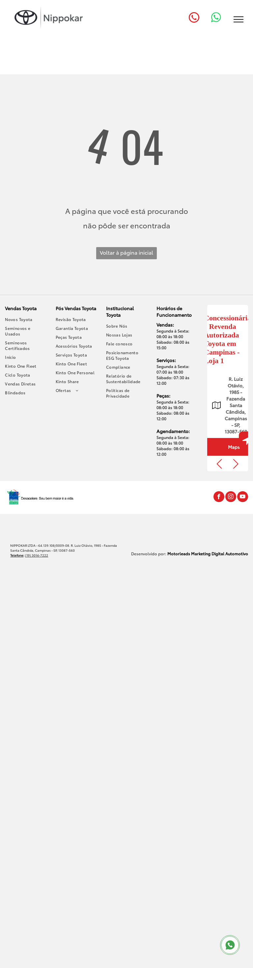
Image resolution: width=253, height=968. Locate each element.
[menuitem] (25, 319)
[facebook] (218, 497)
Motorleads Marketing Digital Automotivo (207, 553)
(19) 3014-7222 (36, 555)
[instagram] (230, 497)
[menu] (238, 19)
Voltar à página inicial (126, 252)
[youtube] (242, 497)
